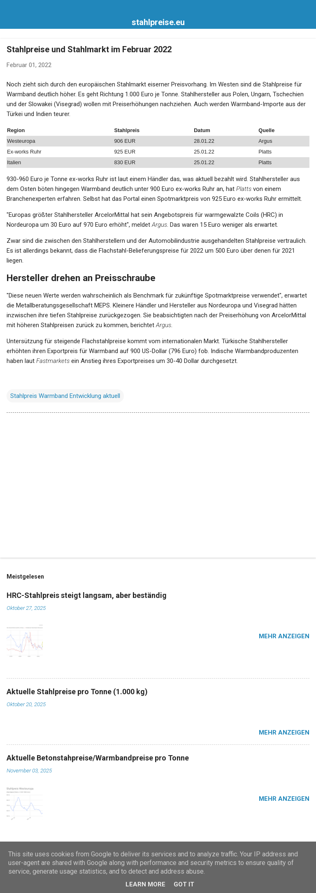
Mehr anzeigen (284, 636)
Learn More (145, 884)
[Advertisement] (158, 486)
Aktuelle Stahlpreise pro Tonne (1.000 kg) (77, 691)
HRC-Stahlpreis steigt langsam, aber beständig (87, 595)
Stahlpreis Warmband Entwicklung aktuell (65, 396)
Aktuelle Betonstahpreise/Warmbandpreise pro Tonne (98, 757)
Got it (184, 884)
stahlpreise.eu (158, 22)
